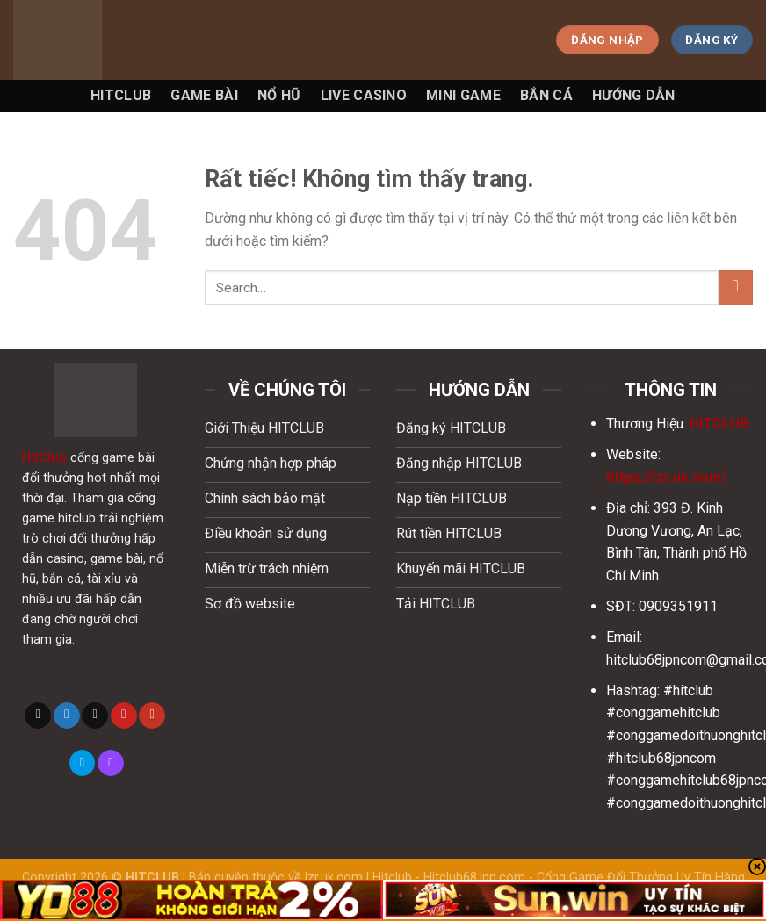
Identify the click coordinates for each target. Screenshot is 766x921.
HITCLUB (719, 423)
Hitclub (120, 95)
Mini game (463, 95)
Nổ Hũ (279, 95)
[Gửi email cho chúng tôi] (95, 715)
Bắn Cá (546, 95)
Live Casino (364, 95)
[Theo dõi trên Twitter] (67, 715)
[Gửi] (736, 287)
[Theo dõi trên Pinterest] (124, 715)
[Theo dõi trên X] (38, 715)
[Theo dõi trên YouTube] (152, 715)
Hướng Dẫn (634, 95)
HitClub (44, 457)
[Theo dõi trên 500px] (82, 763)
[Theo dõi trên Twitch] (111, 763)
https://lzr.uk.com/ (666, 477)
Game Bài (204, 95)
